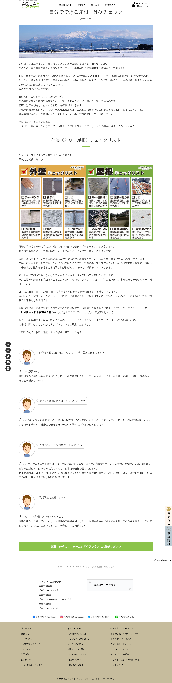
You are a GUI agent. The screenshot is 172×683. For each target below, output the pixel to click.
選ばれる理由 (27, 628)
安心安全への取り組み (79, 639)
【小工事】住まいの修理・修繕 (125, 659)
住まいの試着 (75, 659)
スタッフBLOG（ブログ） (123, 665)
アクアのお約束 (76, 644)
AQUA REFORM (73, 628)
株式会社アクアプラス (104, 585)
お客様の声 (26, 659)
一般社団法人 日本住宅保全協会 (36, 312)
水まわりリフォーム (120, 649)
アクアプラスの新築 (120, 654)
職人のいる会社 (76, 665)
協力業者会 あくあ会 (33, 644)
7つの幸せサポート (77, 654)
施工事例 (25, 654)
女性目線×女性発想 (77, 633)
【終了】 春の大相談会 (48, 590)
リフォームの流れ (77, 649)
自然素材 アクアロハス (121, 639)
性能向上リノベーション (122, 628)
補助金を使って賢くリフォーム (125, 633)
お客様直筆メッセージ (34, 665)
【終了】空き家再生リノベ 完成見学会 (55, 599)
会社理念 (28, 639)
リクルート (29, 649)
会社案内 (25, 633)
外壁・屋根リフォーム (121, 644)
